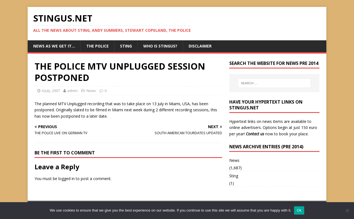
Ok (299, 210)
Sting (126, 46)
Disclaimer (200, 46)
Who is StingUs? (160, 46)
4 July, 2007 (51, 90)
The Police (97, 46)
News (91, 90)
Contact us (255, 133)
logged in (66, 178)
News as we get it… (54, 46)
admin (72, 90)
